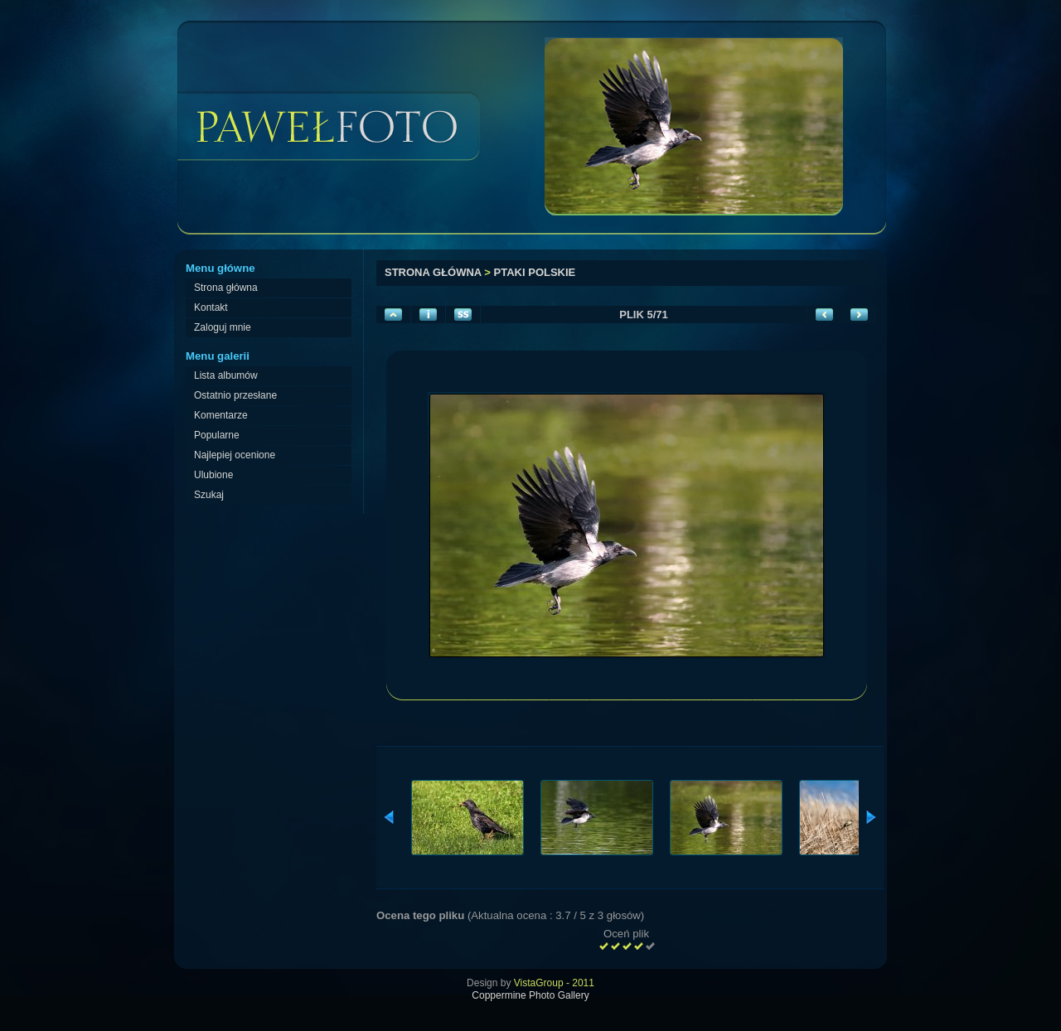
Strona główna (433, 272)
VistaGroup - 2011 (554, 983)
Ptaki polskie (535, 272)
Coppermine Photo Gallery (530, 995)
